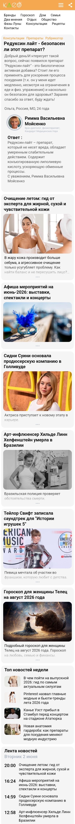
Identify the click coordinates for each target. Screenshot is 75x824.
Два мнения (13, 19)
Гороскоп (28, 15)
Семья (55, 15)
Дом (42, 15)
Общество (49, 19)
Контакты (11, 28)
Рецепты (58, 24)
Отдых (32, 19)
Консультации (36, 24)
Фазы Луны (12, 24)
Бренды (10, 15)
